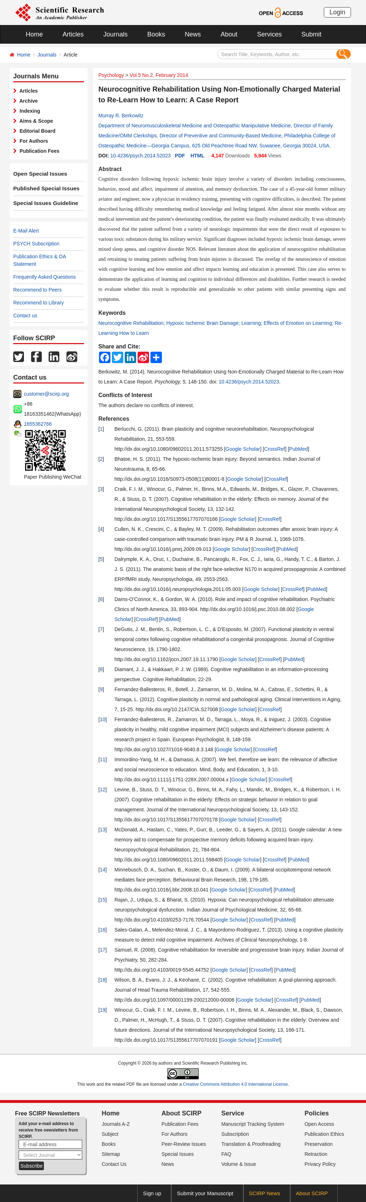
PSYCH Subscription (36, 243)
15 (102, 900)
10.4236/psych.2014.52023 (140, 155)
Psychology (111, 75)
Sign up (152, 1193)
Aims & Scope (35, 121)
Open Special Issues (37, 174)
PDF (180, 155)
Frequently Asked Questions (44, 277)
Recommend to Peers (37, 290)
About (229, 34)
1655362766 (38, 424)
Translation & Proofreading (251, 1144)
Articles (73, 34)
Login (337, 12)
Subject (110, 1134)
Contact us (25, 315)
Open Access (319, 1124)
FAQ (226, 1154)
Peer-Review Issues (184, 1144)
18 (102, 980)
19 (102, 1010)
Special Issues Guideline (42, 203)
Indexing (28, 111)
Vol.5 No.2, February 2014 (159, 75)
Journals (115, 34)
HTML (197, 155)
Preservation (319, 1144)
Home (34, 34)
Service (232, 1113)
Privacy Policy (320, 1164)
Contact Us (114, 1164)
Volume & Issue (238, 1164)
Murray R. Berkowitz (120, 115)
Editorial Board (36, 131)
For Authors (32, 141)
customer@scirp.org (46, 394)
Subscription (235, 1134)
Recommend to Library (38, 303)
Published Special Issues (43, 188)
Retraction (316, 1154)
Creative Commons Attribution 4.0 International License (235, 1084)
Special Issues (178, 1154)
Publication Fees (38, 151)
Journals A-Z (116, 1124)
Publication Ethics (324, 1134)
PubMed (298, 449)
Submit (311, 34)
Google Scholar (243, 449)
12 (102, 789)
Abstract (110, 169)
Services (269, 34)
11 (102, 759)
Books (156, 34)
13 (102, 829)
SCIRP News (264, 1193)
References (113, 419)
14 (102, 870)
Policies (317, 1113)
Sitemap (111, 1154)
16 (102, 930)
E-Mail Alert (26, 231)
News (193, 34)
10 (102, 719)
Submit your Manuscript (205, 1193)
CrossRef (274, 449)
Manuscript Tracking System (252, 1124)
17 (102, 950)
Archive (27, 101)
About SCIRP (182, 1113)
